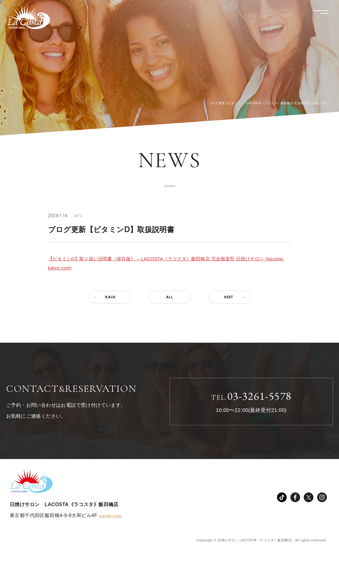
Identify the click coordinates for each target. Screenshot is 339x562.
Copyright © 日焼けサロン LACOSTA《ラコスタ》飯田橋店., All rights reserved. (256, 542)
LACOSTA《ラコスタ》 (36, 20)
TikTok (282, 499)
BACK (110, 297)
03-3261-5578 (251, 396)
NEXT (229, 297)
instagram (322, 499)
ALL (169, 297)
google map (111, 517)
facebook (295, 499)
